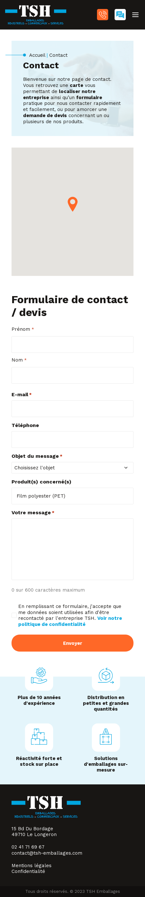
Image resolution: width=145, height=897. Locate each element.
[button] (135, 15)
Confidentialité (28, 871)
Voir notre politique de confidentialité (70, 621)
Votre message (33, 512)
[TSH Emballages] (35, 14)
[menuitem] (102, 15)
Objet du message (37, 456)
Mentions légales (32, 865)
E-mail (22, 394)
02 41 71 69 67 (102, 14)
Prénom (23, 329)
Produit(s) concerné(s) (41, 482)
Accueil (37, 55)
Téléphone (25, 425)
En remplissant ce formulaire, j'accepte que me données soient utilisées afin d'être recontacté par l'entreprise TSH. (70, 615)
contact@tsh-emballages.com (47, 853)
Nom (19, 360)
